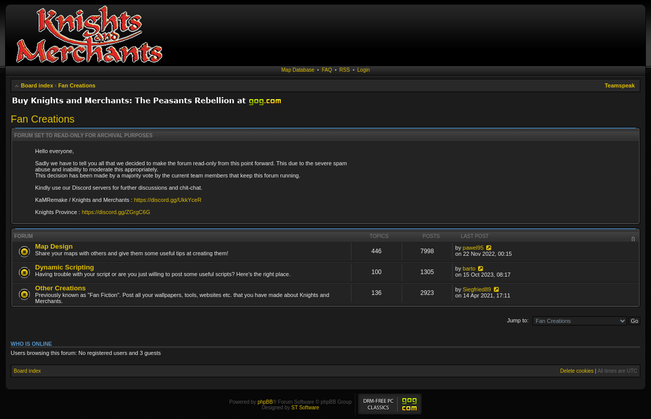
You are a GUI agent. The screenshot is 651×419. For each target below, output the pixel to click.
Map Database (297, 70)
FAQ (327, 70)
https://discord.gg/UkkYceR (167, 200)
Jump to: (517, 320)
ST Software (305, 407)
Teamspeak (620, 85)
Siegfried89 (477, 289)
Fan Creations (76, 85)
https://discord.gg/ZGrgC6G (116, 212)
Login (364, 70)
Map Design (54, 246)
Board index (37, 85)
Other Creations (60, 288)
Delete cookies (577, 371)
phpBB (265, 402)
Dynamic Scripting (64, 267)
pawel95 (473, 248)
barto (469, 268)
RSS (344, 70)
